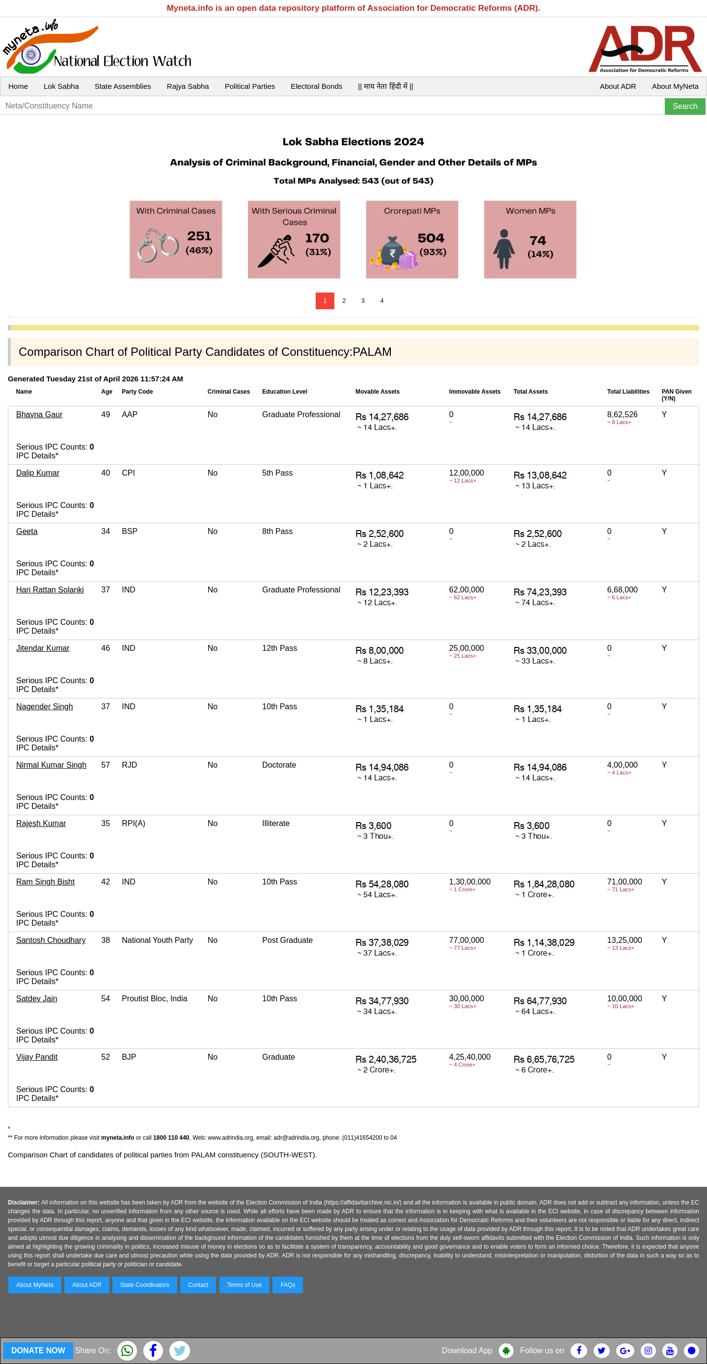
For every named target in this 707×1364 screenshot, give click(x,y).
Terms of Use (244, 1285)
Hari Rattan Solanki (50, 590)
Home (18, 86)
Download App (467, 1350)
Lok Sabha (61, 86)
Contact (198, 1285)
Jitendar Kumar (43, 648)
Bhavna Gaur (39, 414)
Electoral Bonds (316, 86)
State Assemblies (123, 86)
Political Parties (250, 86)
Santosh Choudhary (50, 940)
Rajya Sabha (188, 86)
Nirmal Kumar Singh (51, 765)
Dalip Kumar (37, 473)
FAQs (287, 1285)
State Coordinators (144, 1285)
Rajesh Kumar (41, 823)
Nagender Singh (44, 706)
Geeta (27, 531)
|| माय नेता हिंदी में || (385, 86)
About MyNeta (675, 86)
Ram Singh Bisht (45, 882)
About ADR (618, 86)
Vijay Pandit (36, 1057)
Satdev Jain (36, 998)
